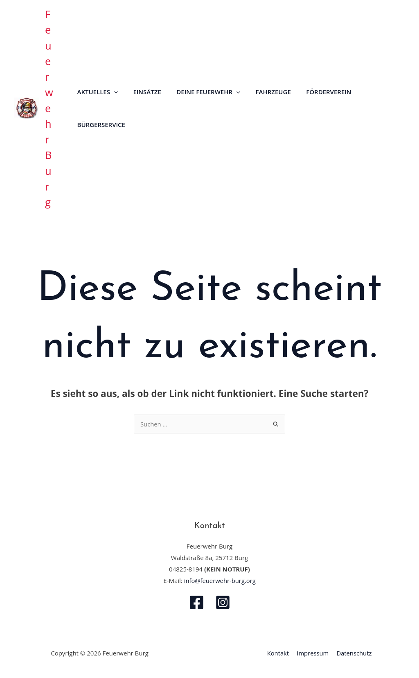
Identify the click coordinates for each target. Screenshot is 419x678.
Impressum (312, 653)
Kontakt (279, 653)
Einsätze (142, 92)
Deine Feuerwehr (201, 91)
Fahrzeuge (262, 92)
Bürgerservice (100, 124)
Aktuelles (96, 91)
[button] (112, 91)
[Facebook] (196, 602)
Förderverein (315, 92)
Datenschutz (353, 653)
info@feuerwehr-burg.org (219, 580)
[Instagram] (222, 602)
